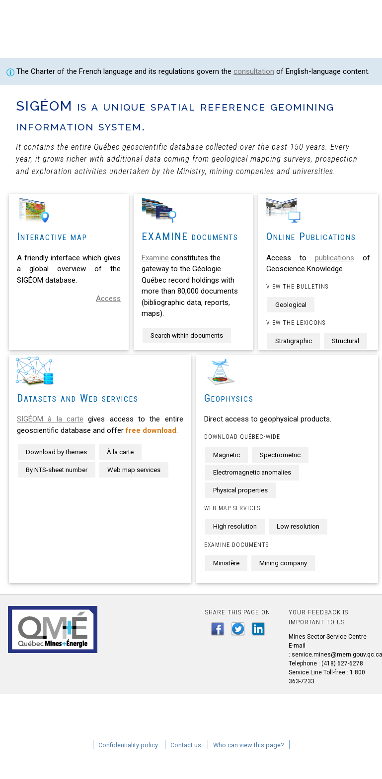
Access (108, 298)
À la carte (120, 452)
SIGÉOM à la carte (50, 419)
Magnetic (226, 455)
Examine (155, 257)
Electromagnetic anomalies (252, 472)
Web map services (133, 470)
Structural (345, 341)
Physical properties (240, 490)
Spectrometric (280, 455)
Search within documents (187, 335)
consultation (253, 71)
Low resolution (298, 526)
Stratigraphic (293, 341)
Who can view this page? (248, 745)
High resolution (235, 526)
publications (334, 257)
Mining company (283, 563)
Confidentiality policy (128, 745)
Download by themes (56, 452)
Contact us (185, 745)
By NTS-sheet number (56, 470)
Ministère (226, 563)
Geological (290, 304)
